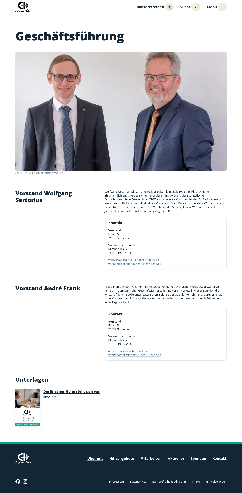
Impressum (116, 481)
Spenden (198, 458)
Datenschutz (138, 481)
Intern (196, 481)
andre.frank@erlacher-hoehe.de (129, 351)
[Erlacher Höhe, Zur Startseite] (23, 7)
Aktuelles (176, 458)
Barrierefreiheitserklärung (169, 481)
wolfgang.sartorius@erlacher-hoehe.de (133, 260)
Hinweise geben (216, 481)
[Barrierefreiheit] (154, 7)
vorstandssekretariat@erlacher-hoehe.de (134, 264)
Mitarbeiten (151, 458)
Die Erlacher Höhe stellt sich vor (71, 391)
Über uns (95, 458)
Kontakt (219, 458)
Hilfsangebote (121, 458)
